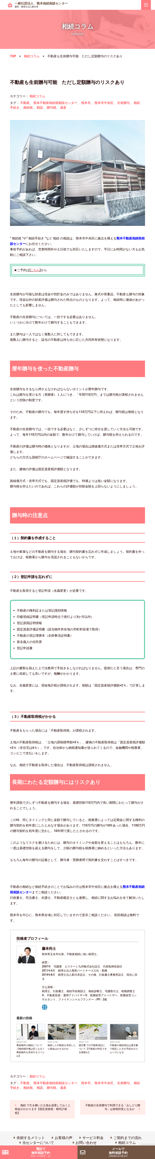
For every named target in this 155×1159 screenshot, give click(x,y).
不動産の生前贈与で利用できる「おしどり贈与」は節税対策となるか (112, 1107)
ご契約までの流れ (128, 1138)
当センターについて (38, 1143)
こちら (35, 270)
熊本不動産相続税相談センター (55, 103)
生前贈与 (123, 103)
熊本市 (86, 103)
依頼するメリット (31, 1138)
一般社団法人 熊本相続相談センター (41, 5)
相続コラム (32, 56)
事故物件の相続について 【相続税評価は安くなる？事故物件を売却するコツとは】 (30, 1050)
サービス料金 (93, 1138)
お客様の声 (63, 1138)
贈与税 (51, 107)
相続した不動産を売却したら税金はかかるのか (62, 1047)
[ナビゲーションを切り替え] (146, 5)
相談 (40, 107)
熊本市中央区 (104, 103)
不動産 (25, 103)
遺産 (63, 107)
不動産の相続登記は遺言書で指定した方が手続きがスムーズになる (124, 1049)
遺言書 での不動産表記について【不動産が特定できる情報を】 (93, 1049)
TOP (13, 56)
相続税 (28, 107)
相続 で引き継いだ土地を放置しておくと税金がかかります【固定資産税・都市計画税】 (42, 1109)
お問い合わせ (86, 1143)
